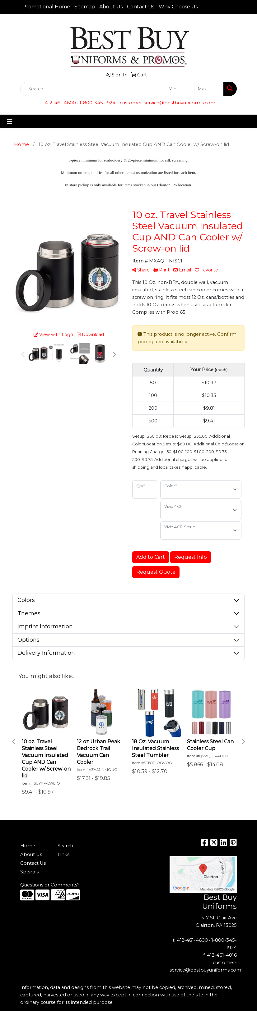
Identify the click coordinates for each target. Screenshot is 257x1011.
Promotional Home (46, 7)
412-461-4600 (60, 103)
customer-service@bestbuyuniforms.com (167, 103)
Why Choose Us (178, 7)
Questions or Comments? (50, 885)
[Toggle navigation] (9, 121)
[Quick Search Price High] (209, 89)
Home (27, 846)
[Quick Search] (92, 89)
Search (65, 846)
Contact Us (140, 7)
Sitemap (84, 7)
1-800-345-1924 (97, 103)
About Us (111, 7)
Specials (29, 872)
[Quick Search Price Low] (179, 89)
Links (63, 854)
